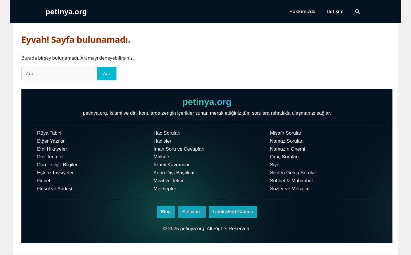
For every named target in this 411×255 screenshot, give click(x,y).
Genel (43, 180)
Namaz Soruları (287, 141)
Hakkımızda (302, 11)
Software (192, 211)
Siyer (275, 164)
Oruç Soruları (284, 156)
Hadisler (162, 141)
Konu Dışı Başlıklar (174, 172)
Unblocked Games (233, 211)
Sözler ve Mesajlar (290, 188)
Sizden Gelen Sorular (293, 172)
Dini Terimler (50, 156)
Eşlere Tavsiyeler (55, 172)
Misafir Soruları (286, 133)
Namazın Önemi (287, 149)
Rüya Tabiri (49, 133)
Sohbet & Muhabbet (291, 180)
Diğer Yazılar (51, 141)
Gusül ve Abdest (54, 188)
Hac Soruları (167, 133)
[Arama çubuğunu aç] (357, 11)
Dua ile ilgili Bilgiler (57, 164)
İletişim (335, 11)
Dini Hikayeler (52, 149)
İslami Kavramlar (172, 164)
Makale (161, 156)
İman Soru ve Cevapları (179, 149)
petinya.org (66, 11)
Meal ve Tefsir (169, 180)
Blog (166, 211)
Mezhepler (165, 188)
